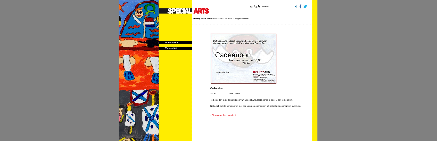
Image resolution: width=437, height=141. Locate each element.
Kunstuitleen (171, 42)
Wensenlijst (171, 48)
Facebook (300, 6)
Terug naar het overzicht (224, 115)
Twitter (305, 6)
